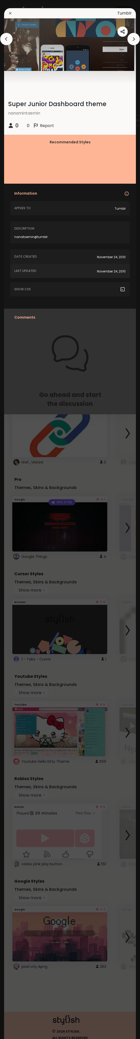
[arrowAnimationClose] (6, 39)
